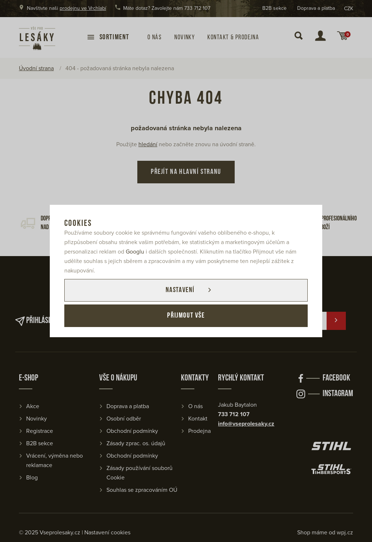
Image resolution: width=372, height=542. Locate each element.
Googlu (135, 251)
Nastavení (179, 290)
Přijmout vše (186, 315)
